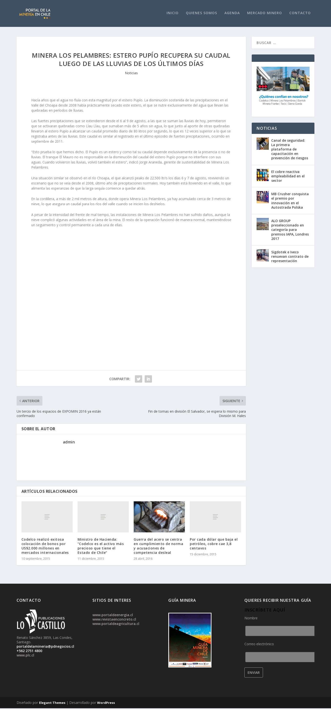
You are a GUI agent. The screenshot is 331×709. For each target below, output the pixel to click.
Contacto (300, 13)
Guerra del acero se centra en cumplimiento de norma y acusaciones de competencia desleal (158, 547)
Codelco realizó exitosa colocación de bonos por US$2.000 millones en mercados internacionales (45, 546)
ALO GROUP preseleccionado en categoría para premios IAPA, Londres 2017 (290, 230)
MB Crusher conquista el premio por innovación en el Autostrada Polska (290, 201)
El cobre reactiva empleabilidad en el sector (288, 176)
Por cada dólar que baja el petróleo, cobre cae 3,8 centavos (214, 544)
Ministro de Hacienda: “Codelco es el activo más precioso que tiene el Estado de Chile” (101, 546)
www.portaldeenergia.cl (112, 615)
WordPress (106, 703)
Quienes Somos (201, 13)
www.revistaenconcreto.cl (114, 620)
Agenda (232, 13)
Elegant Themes (52, 703)
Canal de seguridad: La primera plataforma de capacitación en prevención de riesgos (289, 150)
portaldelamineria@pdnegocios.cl (45, 647)
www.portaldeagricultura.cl (115, 624)
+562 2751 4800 (29, 651)
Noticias (131, 73)
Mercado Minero (264, 13)
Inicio (173, 13)
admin (69, 442)
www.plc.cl (25, 656)
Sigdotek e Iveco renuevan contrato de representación (290, 257)
